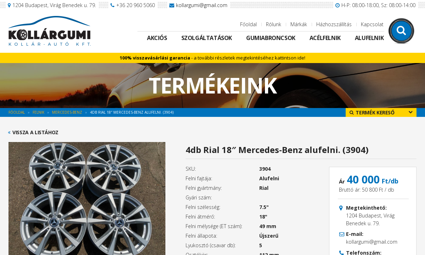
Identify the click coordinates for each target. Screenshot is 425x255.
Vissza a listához (35, 132)
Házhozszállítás (334, 24)
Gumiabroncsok (270, 37)
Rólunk (273, 24)
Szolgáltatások (206, 37)
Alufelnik (369, 38)
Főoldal (248, 24)
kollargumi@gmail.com (201, 5)
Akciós (157, 38)
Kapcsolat (372, 24)
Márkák (298, 24)
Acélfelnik (325, 38)
